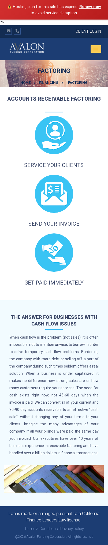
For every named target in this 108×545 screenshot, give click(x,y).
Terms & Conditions (41, 529)
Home (25, 83)
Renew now (90, 6)
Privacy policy (72, 529)
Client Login (88, 31)
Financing (48, 83)
